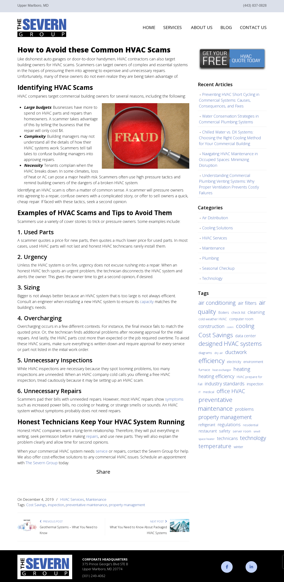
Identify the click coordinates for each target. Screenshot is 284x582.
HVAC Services (72, 499)
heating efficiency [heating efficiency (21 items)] (216, 376)
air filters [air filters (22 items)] (247, 303)
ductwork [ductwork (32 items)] (236, 351)
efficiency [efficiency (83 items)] (211, 360)
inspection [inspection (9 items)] (255, 383)
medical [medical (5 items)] (208, 392)
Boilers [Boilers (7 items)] (223, 312)
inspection (56, 504)
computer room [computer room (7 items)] (241, 319)
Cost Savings (36, 504)
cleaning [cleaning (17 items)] (256, 312)
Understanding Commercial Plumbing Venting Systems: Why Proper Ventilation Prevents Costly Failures (229, 184)
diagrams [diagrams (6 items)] (205, 352)
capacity (147, 301)
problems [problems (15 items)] (244, 409)
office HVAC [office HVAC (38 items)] (231, 391)
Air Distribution (215, 217)
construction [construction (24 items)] (211, 326)
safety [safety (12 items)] (224, 431)
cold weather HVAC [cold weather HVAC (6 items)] (212, 319)
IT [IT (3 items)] (199, 392)
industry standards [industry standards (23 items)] (224, 383)
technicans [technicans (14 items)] (227, 438)
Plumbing (210, 258)
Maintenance (96, 499)
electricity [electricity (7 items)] (234, 361)
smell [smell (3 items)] (256, 431)
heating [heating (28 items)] (242, 369)
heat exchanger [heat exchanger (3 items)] (221, 370)
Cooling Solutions (217, 227)
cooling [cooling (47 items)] (245, 326)
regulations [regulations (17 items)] (229, 424)
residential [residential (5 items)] (250, 425)
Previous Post (51, 521)
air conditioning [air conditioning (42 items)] (217, 302)
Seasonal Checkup (218, 268)
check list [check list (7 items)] (238, 312)
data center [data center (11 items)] (245, 335)
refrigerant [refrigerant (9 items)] (206, 424)
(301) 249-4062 (93, 576)
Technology (212, 278)
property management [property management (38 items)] (225, 417)
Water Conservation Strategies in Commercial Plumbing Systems (229, 118)
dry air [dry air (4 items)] (218, 353)
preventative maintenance (86, 504)
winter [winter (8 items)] (238, 446)
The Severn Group (41, 28)
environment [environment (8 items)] (253, 361)
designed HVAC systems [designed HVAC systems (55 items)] (230, 344)
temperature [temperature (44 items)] (214, 446)
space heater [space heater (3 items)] (206, 439)
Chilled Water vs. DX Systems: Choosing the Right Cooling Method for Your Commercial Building (230, 137)
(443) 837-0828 (255, 5)
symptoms (174, 399)
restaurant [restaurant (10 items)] (207, 430)
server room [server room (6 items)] (242, 431)
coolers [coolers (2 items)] (230, 327)
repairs (92, 436)
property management (127, 504)
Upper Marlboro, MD (33, 5)
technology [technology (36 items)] (253, 437)
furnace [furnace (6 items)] (204, 369)
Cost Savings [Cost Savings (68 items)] (215, 335)
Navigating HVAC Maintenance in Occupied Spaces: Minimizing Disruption (228, 159)
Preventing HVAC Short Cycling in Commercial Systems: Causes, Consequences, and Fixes (229, 100)
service (102, 451)
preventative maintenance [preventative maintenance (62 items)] (215, 404)
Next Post (158, 521)
